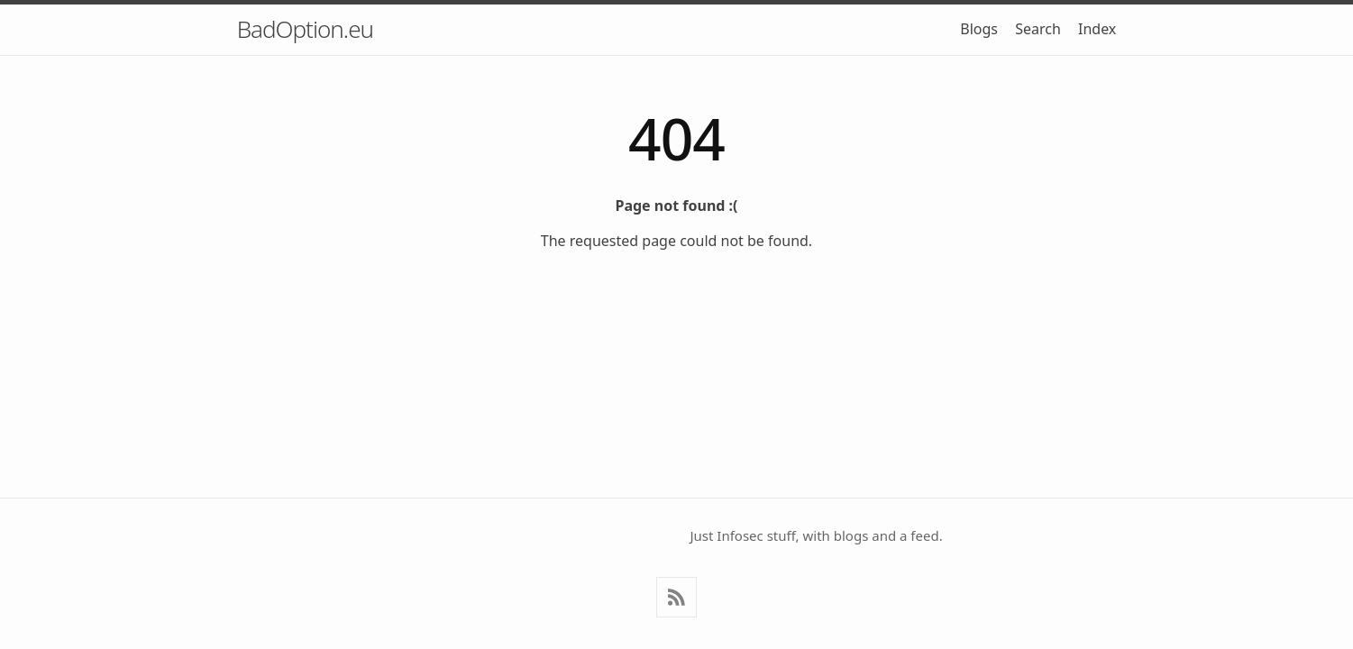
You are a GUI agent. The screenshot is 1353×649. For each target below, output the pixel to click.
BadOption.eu (305, 29)
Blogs (979, 29)
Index (1097, 29)
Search (1038, 29)
